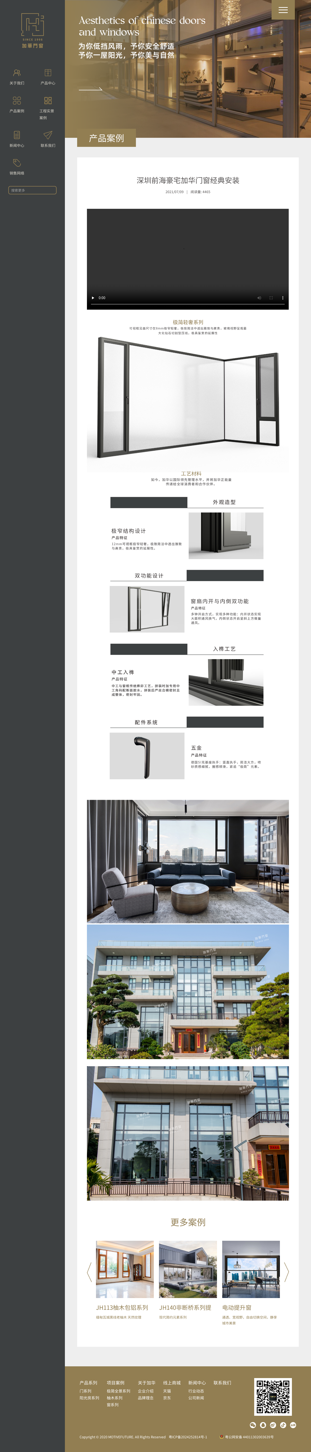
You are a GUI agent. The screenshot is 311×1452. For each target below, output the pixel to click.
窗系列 (113, 1404)
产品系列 (88, 1382)
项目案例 (115, 1382)
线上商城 (172, 1382)
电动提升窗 (236, 1307)
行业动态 (196, 1391)
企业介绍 (146, 1391)
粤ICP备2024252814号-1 (188, 1436)
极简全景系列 (118, 1391)
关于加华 (147, 1382)
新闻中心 (197, 1382)
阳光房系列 (89, 1398)
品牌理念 (146, 1398)
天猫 (167, 1391)
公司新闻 (196, 1398)
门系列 (85, 1391)
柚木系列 (114, 1398)
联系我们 (222, 1382)
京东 (167, 1398)
